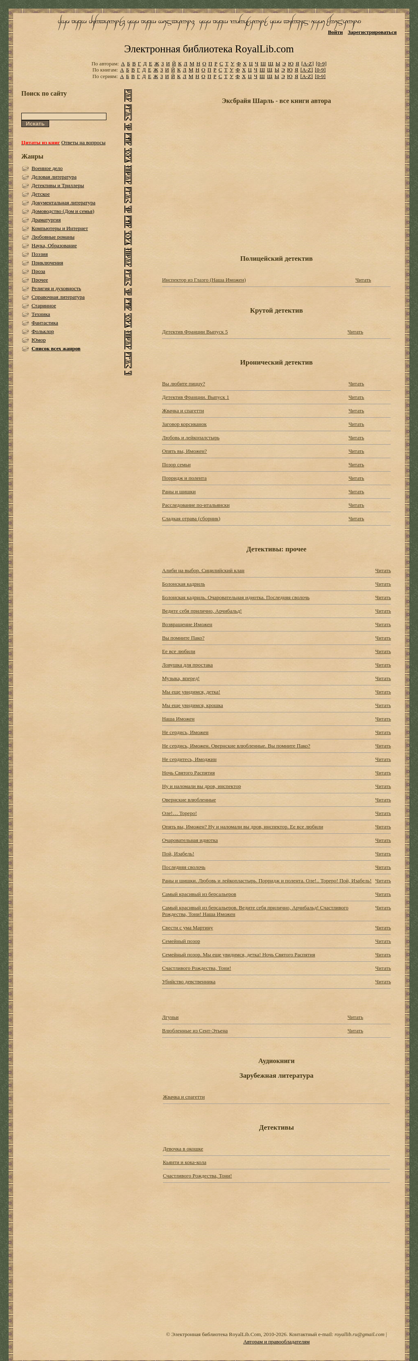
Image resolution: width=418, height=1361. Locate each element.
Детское (41, 194)
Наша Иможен (178, 719)
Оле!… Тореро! (179, 813)
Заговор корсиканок (184, 424)
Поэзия (40, 254)
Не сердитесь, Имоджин (189, 759)
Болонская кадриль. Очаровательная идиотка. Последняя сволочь (236, 597)
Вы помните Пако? (183, 638)
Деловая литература (54, 177)
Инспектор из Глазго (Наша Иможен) (204, 280)
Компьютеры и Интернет (60, 228)
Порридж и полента (184, 478)
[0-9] (321, 63)
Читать (363, 280)
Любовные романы (53, 237)
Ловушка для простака (187, 665)
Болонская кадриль (183, 584)
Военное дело (47, 168)
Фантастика (45, 323)
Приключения (47, 263)
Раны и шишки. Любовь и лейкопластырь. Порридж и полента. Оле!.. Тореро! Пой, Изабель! (267, 880)
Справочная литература (58, 297)
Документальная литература (63, 202)
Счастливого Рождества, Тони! (196, 968)
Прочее (40, 280)
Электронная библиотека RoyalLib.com (209, 48)
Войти (335, 32)
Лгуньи (170, 1017)
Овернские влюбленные (189, 800)
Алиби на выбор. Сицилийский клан (203, 570)
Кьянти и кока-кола (184, 1162)
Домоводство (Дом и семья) (63, 211)
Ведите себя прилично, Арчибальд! (202, 611)
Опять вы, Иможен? (184, 451)
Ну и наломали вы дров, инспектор (201, 786)
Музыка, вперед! (181, 678)
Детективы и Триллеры (58, 185)
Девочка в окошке (183, 1149)
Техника (41, 314)
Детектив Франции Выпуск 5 (195, 332)
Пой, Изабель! (178, 854)
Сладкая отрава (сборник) (191, 518)
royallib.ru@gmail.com (359, 1334)
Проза (38, 271)
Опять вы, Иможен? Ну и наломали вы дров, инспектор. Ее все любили (242, 827)
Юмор (39, 340)
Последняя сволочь (184, 867)
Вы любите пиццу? (183, 384)
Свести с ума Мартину (187, 927)
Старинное (44, 305)
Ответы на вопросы (83, 142)
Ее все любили (178, 651)
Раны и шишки (179, 491)
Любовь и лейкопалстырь (190, 437)
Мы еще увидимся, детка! (191, 692)
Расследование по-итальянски (196, 505)
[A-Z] (307, 63)
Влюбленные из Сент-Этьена (195, 1030)
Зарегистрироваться (372, 32)
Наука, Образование (54, 245)
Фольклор (43, 331)
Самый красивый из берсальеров (199, 894)
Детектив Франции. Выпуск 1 (195, 397)
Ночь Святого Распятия (188, 773)
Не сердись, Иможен (185, 732)
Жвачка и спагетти (183, 410)
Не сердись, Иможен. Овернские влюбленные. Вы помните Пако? (236, 746)
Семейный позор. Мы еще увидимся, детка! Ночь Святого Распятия (238, 954)
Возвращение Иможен (187, 624)
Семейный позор (181, 941)
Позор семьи (176, 464)
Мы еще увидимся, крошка (192, 705)
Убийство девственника (189, 981)
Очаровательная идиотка (190, 840)
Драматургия (46, 220)
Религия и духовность (56, 288)
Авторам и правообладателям (276, 1342)
